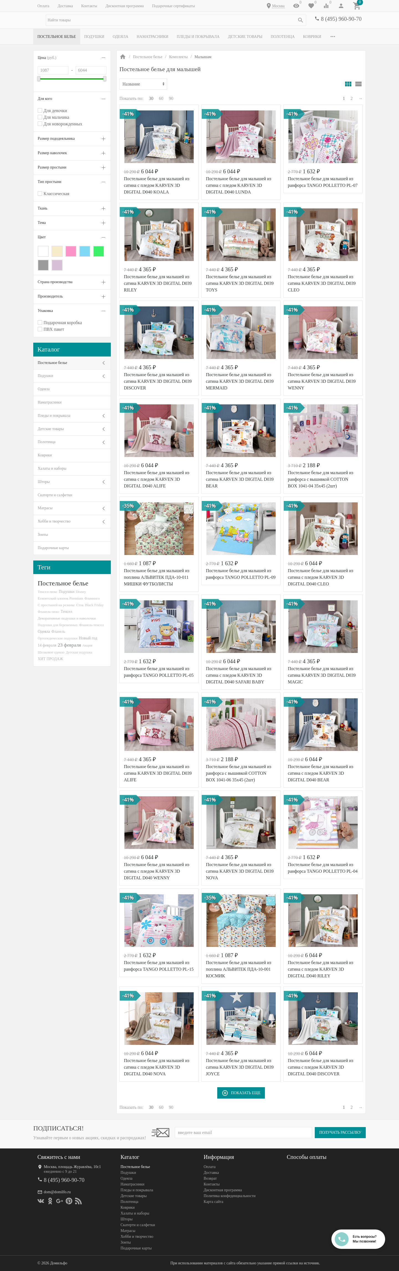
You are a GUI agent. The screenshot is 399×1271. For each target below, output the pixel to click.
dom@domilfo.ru (57, 1192)
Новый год (88, 638)
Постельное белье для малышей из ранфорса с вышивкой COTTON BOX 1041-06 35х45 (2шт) (238, 773)
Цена (47, 58)
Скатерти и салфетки (55, 495)
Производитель (50, 296)
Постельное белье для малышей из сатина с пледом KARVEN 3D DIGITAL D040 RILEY (320, 969)
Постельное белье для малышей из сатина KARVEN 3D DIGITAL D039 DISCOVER (158, 381)
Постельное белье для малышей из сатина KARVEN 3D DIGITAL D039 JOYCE (240, 1067)
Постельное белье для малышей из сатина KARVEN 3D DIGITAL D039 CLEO (322, 283)
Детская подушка (79, 652)
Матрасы (45, 508)
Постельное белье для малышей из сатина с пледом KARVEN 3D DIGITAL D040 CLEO (320, 577)
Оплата (43, 6)
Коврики (312, 37)
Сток (80, 605)
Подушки (94, 37)
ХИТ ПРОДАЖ (50, 659)
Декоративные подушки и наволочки (67, 618)
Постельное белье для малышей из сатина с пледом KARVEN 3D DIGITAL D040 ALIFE (156, 479)
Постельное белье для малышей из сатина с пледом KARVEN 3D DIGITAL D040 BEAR (320, 773)
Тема (42, 223)
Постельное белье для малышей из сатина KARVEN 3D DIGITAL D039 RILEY (158, 283)
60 (161, 98)
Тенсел (66, 611)
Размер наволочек (52, 153)
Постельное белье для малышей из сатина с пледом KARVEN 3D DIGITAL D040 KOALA (156, 185)
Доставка (65, 6)
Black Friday (94, 605)
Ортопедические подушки (58, 638)
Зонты (43, 535)
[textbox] (176, 20)
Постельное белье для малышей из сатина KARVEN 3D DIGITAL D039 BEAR (240, 479)
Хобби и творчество (54, 521)
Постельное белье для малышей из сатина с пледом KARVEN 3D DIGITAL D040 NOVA (156, 1067)
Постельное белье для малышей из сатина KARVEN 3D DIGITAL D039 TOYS (240, 283)
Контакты (89, 6)
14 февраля (47, 645)
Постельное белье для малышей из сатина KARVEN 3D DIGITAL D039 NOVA (240, 871)
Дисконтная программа (125, 6)
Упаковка (45, 311)
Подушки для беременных (58, 625)
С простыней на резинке (56, 605)
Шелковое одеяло (51, 652)
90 (171, 98)
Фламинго (92, 598)
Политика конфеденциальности (229, 1196)
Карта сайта (213, 1202)
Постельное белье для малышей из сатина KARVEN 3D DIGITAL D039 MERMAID (240, 381)
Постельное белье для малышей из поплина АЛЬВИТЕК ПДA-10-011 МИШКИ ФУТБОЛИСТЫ (156, 577)
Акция (87, 645)
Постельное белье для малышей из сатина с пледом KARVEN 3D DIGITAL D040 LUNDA (238, 185)
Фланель (58, 631)
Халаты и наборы (52, 468)
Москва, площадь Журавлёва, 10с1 (72, 1167)
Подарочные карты (53, 548)
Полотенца (283, 37)
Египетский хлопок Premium (60, 598)
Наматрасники (152, 37)
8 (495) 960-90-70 (341, 19)
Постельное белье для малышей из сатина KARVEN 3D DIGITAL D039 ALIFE (158, 773)
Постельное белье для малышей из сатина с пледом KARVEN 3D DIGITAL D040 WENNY (156, 871)
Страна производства (55, 282)
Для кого (45, 99)
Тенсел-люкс (47, 592)
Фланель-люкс (48, 612)
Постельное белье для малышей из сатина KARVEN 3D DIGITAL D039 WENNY (322, 381)
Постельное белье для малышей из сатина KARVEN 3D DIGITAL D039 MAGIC (322, 675)
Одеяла (120, 37)
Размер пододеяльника (56, 138)
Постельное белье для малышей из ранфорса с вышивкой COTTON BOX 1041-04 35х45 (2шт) (320, 479)
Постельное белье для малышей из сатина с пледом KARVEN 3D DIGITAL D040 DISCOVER (320, 1067)
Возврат (210, 1178)
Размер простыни (52, 167)
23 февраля (69, 645)
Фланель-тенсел (91, 625)
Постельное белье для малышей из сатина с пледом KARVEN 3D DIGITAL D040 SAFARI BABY (238, 675)
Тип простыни (49, 182)
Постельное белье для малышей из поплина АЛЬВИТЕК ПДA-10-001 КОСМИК (238, 969)
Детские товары (245, 37)
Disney (81, 592)
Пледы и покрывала (198, 37)
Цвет (42, 237)
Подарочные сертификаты (173, 6)
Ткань (42, 208)
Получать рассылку (340, 1132)
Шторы (44, 482)
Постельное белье (56, 37)
